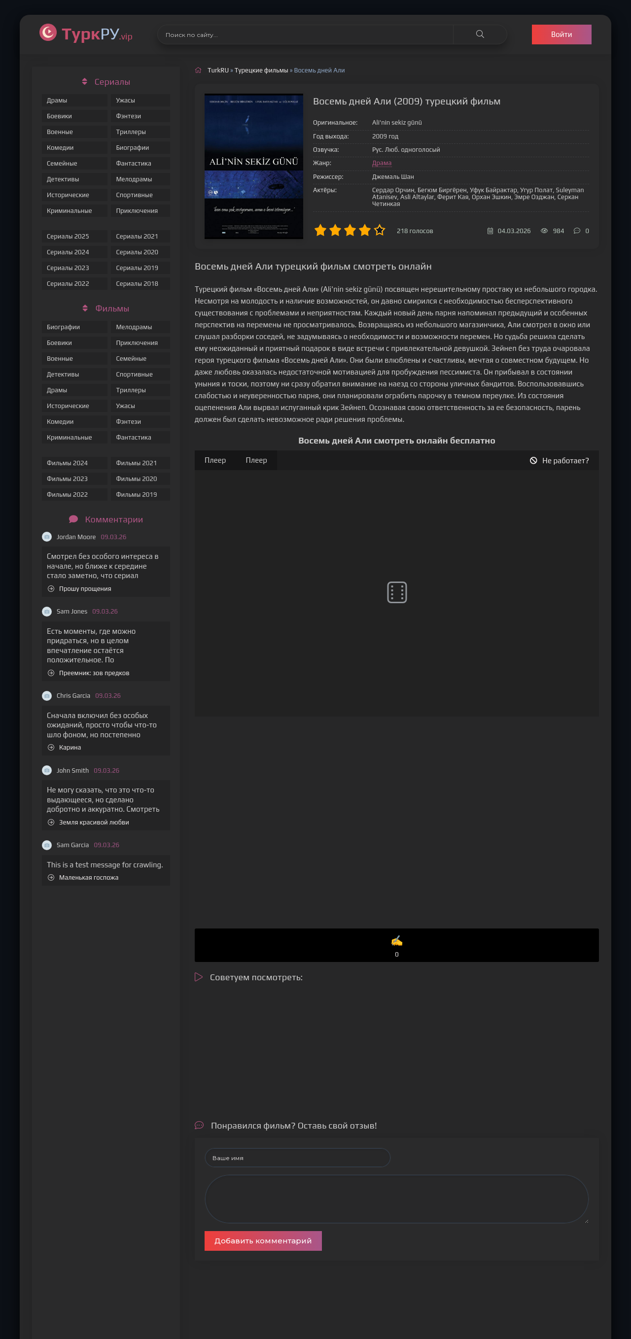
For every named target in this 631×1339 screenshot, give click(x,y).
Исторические (68, 195)
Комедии (60, 147)
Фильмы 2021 (136, 463)
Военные (60, 132)
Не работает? (559, 460)
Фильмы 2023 (67, 478)
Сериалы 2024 (68, 252)
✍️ (397, 947)
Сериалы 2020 (137, 252)
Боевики (59, 116)
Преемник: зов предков (89, 673)
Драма (382, 163)
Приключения (137, 210)
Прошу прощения (79, 588)
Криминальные (69, 210)
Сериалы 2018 (137, 283)
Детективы (63, 179)
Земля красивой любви (88, 822)
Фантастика (133, 163)
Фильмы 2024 (67, 463)
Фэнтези (128, 116)
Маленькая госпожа (83, 877)
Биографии (132, 147)
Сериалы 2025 (68, 236)
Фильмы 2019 (136, 494)
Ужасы (125, 100)
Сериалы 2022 (68, 283)
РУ (97, 33)
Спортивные (134, 195)
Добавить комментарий (263, 1240)
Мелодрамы (134, 179)
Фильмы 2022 (67, 494)
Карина (64, 747)
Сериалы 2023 (68, 268)
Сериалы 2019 (137, 268)
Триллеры (131, 132)
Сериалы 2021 (137, 236)
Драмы (57, 100)
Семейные (62, 163)
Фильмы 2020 (136, 478)
